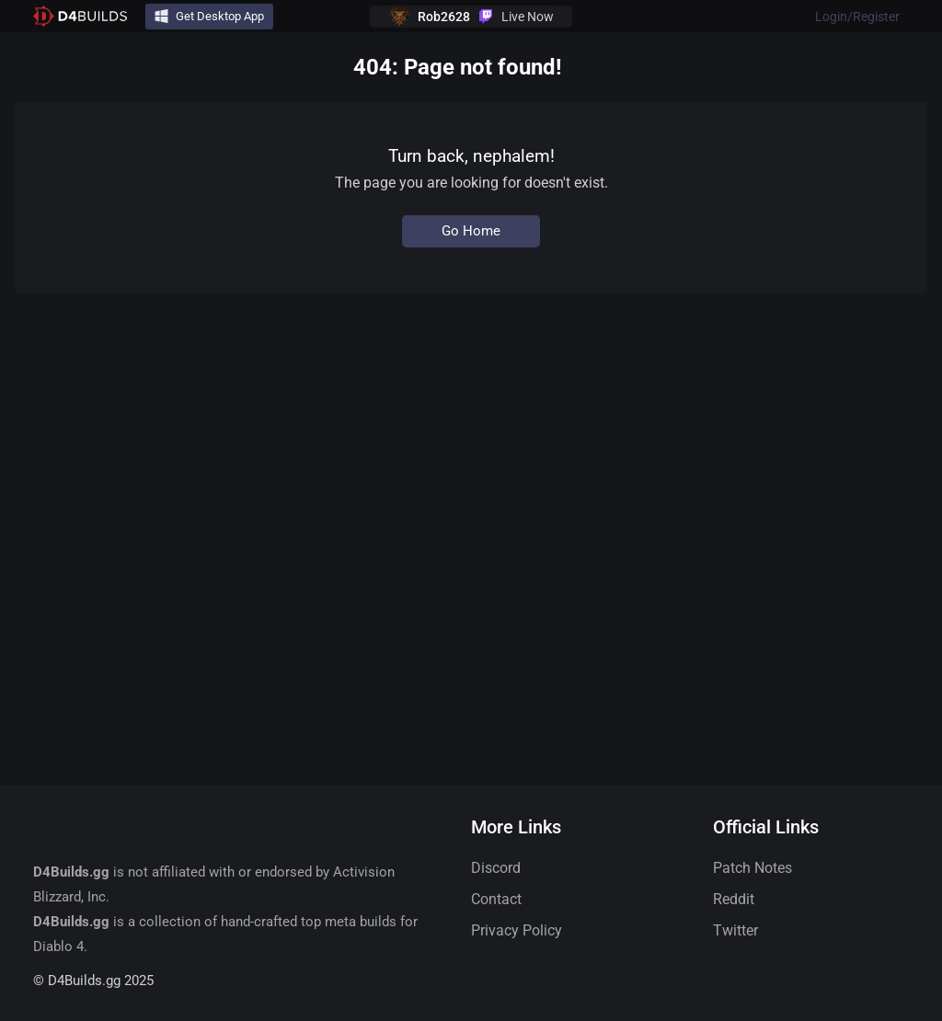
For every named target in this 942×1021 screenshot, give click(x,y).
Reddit (733, 899)
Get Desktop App (209, 16)
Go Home (471, 231)
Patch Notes (752, 868)
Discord (496, 868)
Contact (496, 899)
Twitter (735, 930)
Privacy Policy (516, 930)
